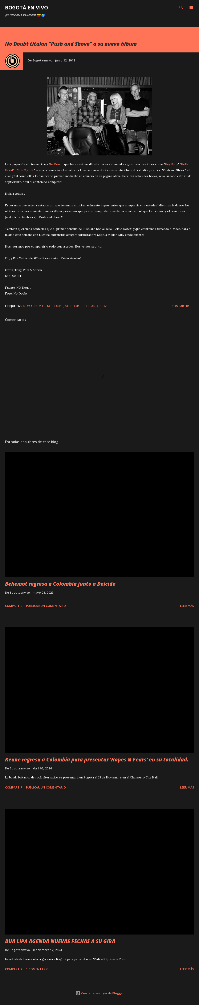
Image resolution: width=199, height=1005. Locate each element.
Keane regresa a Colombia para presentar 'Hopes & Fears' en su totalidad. (96, 759)
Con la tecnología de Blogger (99, 993)
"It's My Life (25, 170)
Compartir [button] (180, 306)
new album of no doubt (43, 306)
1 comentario (37, 969)
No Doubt (56, 164)
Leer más (187, 606)
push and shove (95, 306)
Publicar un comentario (46, 606)
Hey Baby (171, 164)
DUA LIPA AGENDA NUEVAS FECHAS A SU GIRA (60, 941)
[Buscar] (181, 7)
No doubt (73, 306)
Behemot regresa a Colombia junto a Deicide (60, 583)
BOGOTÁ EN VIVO (26, 7)
